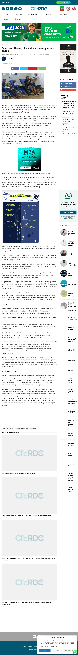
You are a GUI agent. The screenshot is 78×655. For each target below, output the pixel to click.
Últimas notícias (33, 428)
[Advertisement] (29, 620)
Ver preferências (69, 650)
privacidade (65, 218)
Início (3, 44)
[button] (75, 637)
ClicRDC (11, 59)
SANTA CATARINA (10, 428)
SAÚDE (6, 44)
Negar (57, 650)
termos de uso (70, 217)
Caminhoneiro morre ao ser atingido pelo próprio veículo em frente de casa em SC (27, 515)
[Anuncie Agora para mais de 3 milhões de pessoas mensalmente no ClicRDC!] (63, 2)
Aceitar (44, 650)
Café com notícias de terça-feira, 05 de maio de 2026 (18, 473)
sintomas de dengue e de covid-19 (22, 428)
